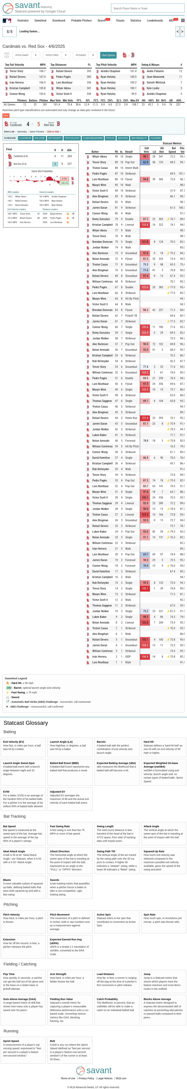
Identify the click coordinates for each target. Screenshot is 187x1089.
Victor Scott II (64, 94)
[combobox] (148, 8)
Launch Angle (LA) (61, 741)
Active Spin (104, 914)
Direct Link (9, 131)
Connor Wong (17, 94)
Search (104, 20)
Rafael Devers (18, 76)
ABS (173, 20)
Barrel (17, 687)
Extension (9, 939)
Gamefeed (40, 20)
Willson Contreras (102, 281)
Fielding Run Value (61, 999)
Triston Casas (100, 168)
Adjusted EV (57, 791)
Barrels (101, 741)
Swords (54, 880)
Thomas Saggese (102, 401)
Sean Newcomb (155, 76)
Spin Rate (149, 914)
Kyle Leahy (153, 88)
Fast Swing (18, 692)
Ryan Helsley (108, 76)
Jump (147, 974)
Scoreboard (58, 20)
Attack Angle (151, 826)
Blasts (7, 880)
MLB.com (121, 1078)
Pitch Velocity (11, 914)
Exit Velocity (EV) (13, 741)
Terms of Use (68, 1078)
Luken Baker (99, 435)
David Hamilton (101, 457)
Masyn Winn (99, 185)
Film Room (156, 138)
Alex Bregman (100, 196)
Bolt (52, 1041)
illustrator (23, 20)
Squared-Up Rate (154, 851)
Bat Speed (9, 826)
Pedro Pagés (63, 76)
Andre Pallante (155, 71)
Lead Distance (105, 974)
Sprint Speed (11, 1041)
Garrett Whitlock (156, 82)
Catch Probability (107, 999)
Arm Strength (58, 974)
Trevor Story (16, 71)
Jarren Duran (99, 207)
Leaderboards (155, 20)
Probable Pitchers (81, 20)
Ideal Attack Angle (14, 851)
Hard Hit (16, 683)
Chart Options (108, 55)
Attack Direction (59, 851)
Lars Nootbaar (64, 82)
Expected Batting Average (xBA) (116, 763)
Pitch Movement (59, 914)
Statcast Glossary (26, 723)
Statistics (135, 20)
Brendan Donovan (102, 241)
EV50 (6, 791)
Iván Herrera (17, 82)
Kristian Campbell (20, 88)
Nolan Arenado (100, 259)
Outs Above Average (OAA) (19, 999)
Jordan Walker (100, 247)
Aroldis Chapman (110, 71)
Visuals (120, 20)
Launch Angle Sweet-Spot (19, 763)
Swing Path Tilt (106, 851)
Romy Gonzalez (101, 219)
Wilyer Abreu (63, 88)
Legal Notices (105, 1078)
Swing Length (105, 826)
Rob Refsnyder (100, 361)
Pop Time (9, 974)
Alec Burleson (100, 253)
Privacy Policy (87, 1078)
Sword (15, 697)
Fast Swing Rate (60, 826)
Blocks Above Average (157, 999)
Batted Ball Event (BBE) (64, 763)
